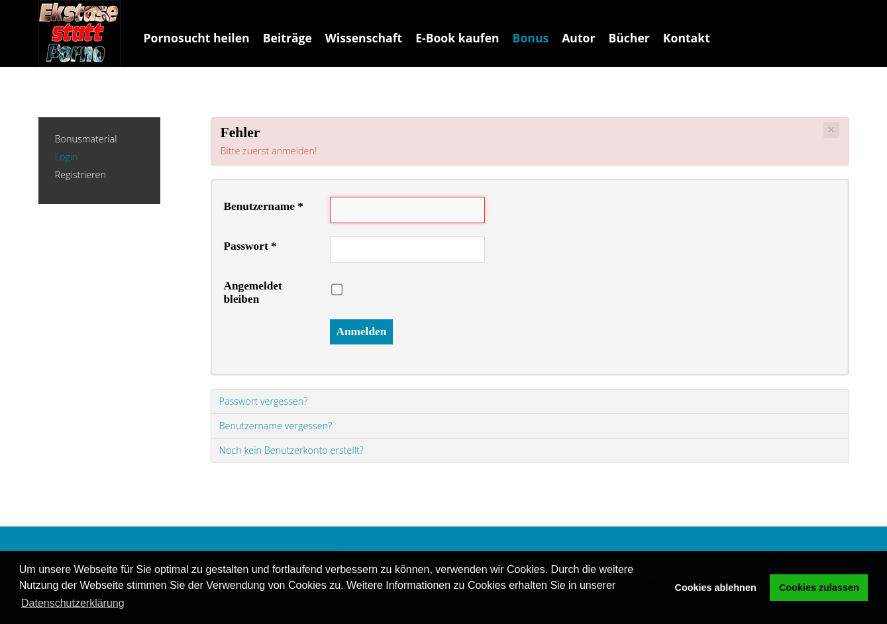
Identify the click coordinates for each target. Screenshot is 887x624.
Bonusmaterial (86, 139)
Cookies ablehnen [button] (716, 587)
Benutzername (263, 206)
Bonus (531, 38)
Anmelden (362, 331)
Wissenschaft (363, 38)
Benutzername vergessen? (276, 425)
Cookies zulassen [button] (819, 587)
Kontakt (686, 38)
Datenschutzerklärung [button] (73, 603)
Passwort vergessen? (263, 401)
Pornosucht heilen (197, 38)
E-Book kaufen (457, 38)
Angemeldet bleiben (253, 292)
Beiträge (287, 38)
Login (66, 157)
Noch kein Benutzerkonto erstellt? (291, 450)
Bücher (628, 38)
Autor (578, 38)
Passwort (250, 246)
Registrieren (80, 175)
